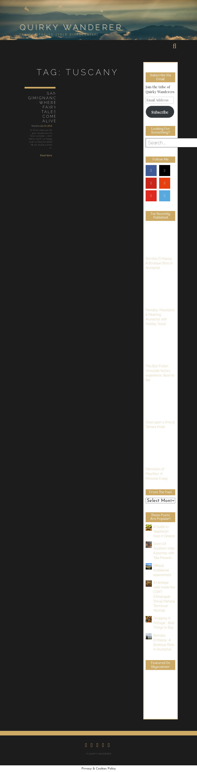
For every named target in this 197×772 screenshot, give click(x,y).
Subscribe (159, 111)
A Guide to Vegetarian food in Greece (164, 531)
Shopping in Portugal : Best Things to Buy (163, 622)
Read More (46, 155)
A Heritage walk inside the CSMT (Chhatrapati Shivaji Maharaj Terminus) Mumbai (164, 596)
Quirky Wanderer (71, 27)
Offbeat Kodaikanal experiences (162, 570)
